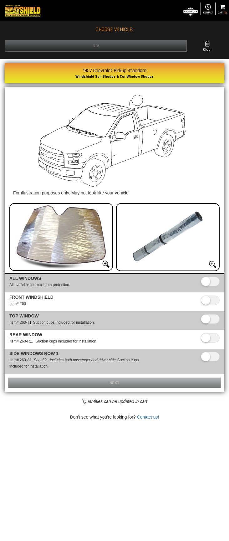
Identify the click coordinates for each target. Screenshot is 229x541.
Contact (208, 9)
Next (114, 383)
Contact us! (148, 417)
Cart (222, 9)
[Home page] (22, 10)
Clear (207, 46)
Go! (96, 46)
